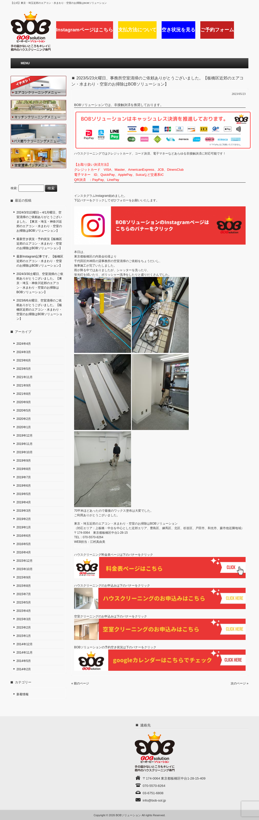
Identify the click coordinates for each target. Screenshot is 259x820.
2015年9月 (23, 577)
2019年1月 (23, 527)
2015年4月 (23, 611)
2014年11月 (24, 652)
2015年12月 (24, 561)
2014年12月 (24, 644)
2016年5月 (23, 544)
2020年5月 (23, 410)
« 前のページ (80, 683)
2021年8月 (23, 394)
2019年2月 (23, 519)
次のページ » (239, 683)
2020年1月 (23, 427)
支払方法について (137, 29)
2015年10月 (24, 569)
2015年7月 (23, 594)
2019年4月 (23, 502)
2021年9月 (23, 385)
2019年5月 (23, 494)
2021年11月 (24, 377)
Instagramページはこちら (84, 29)
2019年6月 (23, 485)
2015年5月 (23, 602)
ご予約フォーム (217, 29)
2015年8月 (23, 586)
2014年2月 (23, 669)
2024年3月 (23, 352)
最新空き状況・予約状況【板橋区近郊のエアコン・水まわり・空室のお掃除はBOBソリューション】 (39, 243)
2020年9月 (23, 402)
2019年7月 (23, 477)
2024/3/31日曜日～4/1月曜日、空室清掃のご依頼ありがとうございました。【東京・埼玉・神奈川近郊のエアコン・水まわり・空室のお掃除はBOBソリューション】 (39, 221)
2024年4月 (23, 344)
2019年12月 (24, 435)
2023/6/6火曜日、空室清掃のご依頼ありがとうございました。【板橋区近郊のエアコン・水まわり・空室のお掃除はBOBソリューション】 (39, 309)
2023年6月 (23, 360)
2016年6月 (23, 535)
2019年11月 (24, 444)
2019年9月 (23, 460)
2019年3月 (23, 510)
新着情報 (22, 694)
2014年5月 (23, 661)
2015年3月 (23, 619)
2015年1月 (23, 636)
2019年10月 (24, 452)
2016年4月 (23, 552)
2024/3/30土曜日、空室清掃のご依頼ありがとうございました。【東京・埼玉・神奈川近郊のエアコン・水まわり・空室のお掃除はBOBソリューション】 (39, 283)
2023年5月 (23, 369)
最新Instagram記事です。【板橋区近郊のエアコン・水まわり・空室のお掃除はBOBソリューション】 (39, 261)
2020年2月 (23, 419)
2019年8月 (23, 469)
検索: (14, 188)
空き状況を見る (178, 29)
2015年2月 (23, 627)
